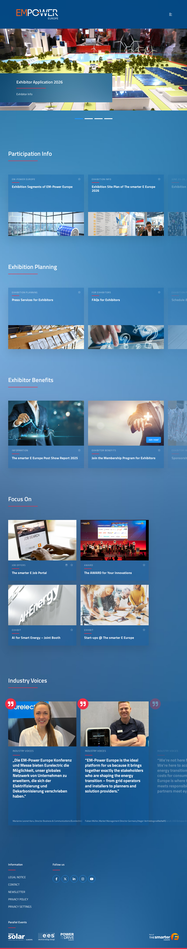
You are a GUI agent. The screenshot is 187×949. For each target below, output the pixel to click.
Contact (13, 884)
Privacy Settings (20, 906)
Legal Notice (17, 877)
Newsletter (16, 892)
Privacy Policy (18, 899)
